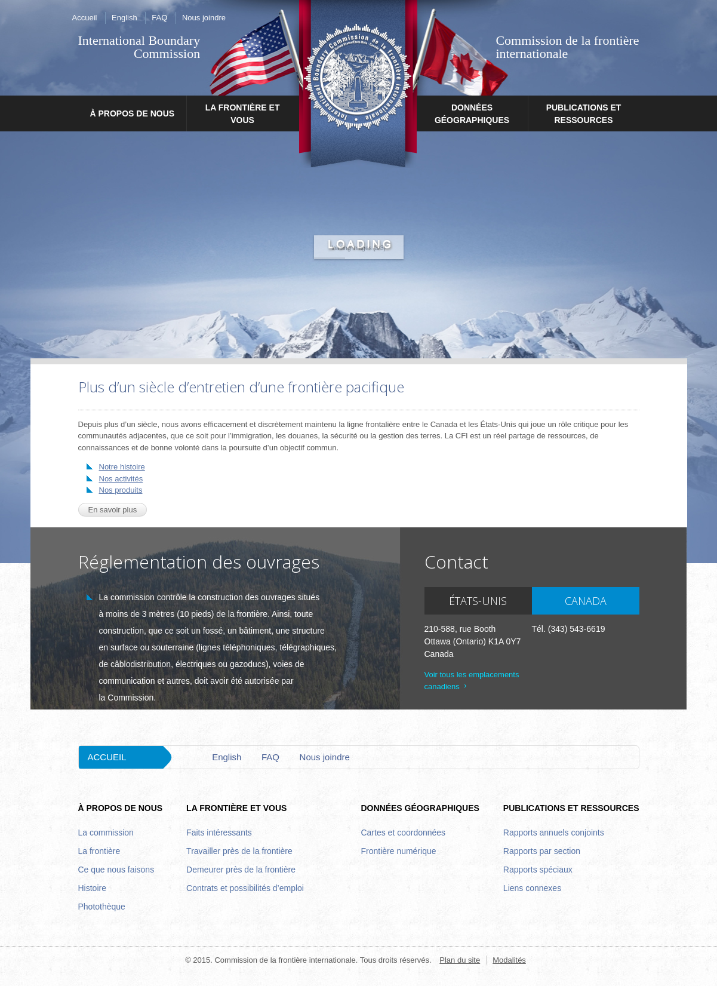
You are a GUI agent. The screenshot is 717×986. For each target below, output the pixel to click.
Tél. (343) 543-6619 (568, 629)
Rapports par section (541, 851)
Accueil (84, 17)
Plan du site (459, 960)
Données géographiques (472, 114)
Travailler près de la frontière (239, 851)
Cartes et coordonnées (403, 832)
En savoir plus (112, 509)
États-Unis (478, 601)
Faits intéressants (219, 832)
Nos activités (121, 478)
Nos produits (121, 490)
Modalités (509, 960)
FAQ (159, 17)
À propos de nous (132, 113)
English (124, 17)
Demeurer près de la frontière (241, 869)
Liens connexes (532, 888)
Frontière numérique (398, 851)
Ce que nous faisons (116, 869)
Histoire (92, 888)
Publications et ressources (583, 114)
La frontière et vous (242, 114)
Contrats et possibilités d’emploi (245, 888)
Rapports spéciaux (538, 869)
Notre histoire (122, 466)
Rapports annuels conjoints (553, 832)
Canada (586, 601)
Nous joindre (204, 17)
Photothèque (101, 906)
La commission (106, 832)
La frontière (99, 851)
